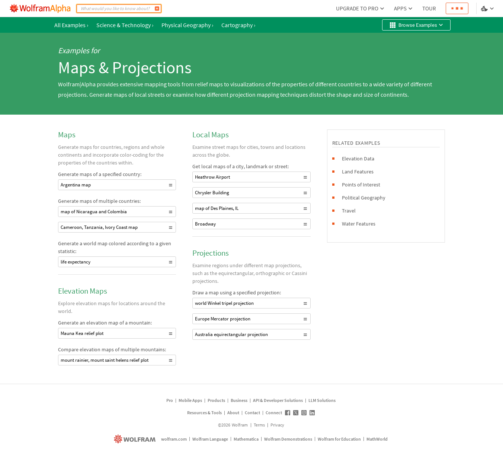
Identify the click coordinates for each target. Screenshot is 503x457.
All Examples (71, 25)
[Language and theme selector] (488, 8)
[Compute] (157, 8)
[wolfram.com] (135, 439)
